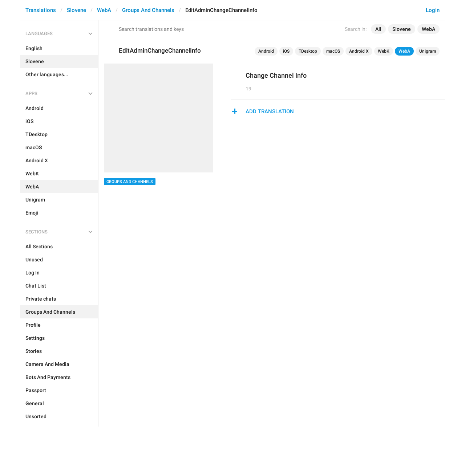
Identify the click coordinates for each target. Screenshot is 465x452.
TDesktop (308, 51)
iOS (286, 51)
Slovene (76, 10)
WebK (383, 51)
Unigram (427, 51)
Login (433, 10)
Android (266, 51)
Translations (40, 10)
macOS (333, 51)
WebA (104, 10)
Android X (359, 51)
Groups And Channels (148, 10)
